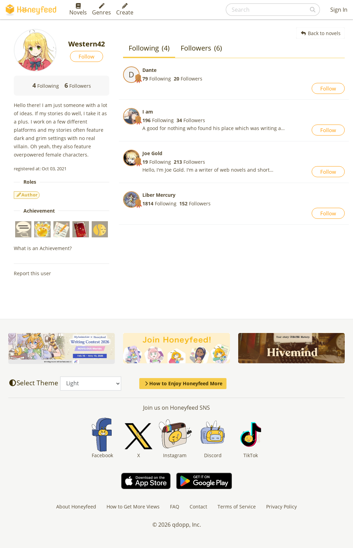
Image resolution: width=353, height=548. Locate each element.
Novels (78, 9)
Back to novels (320, 33)
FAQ (174, 506)
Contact (198, 506)
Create (124, 9)
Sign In (338, 9)
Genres (101, 9)
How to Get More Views (133, 506)
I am (147, 111)
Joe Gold (152, 153)
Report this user (32, 273)
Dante (149, 70)
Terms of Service (237, 506)
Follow (86, 56)
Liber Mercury (158, 195)
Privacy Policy (281, 506)
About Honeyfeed (76, 506)
